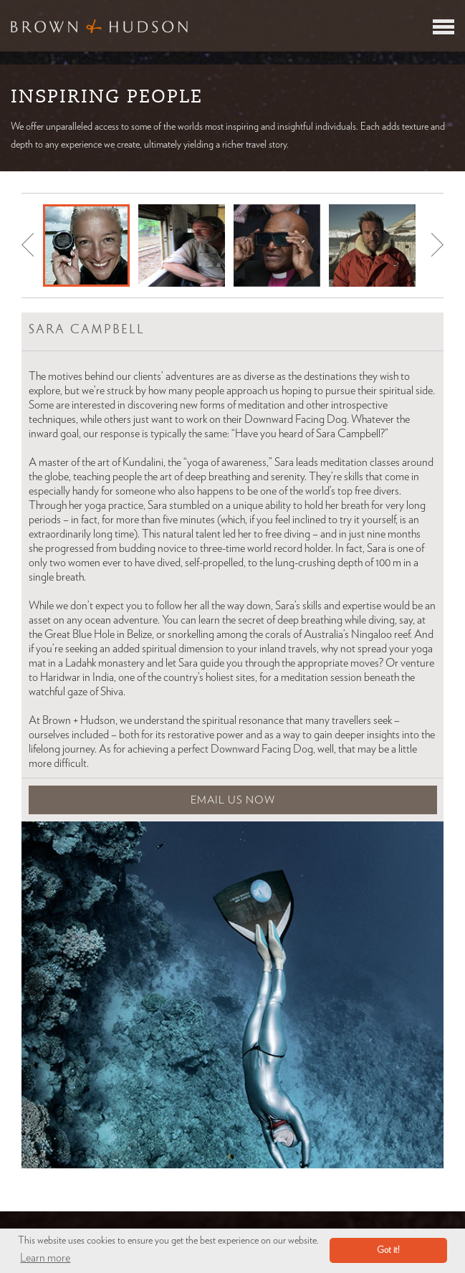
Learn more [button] (45, 1258)
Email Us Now (233, 800)
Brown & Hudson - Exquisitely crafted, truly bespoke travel (99, 26)
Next (437, 245)
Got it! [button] (388, 1250)
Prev (27, 245)
